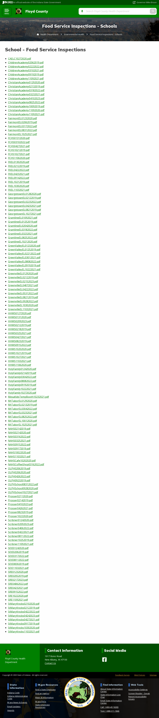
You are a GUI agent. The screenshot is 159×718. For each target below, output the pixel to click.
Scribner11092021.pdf (20, 544)
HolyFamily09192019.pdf (22, 385)
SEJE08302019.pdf (18, 564)
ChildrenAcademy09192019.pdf (26, 74)
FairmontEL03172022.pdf (22, 126)
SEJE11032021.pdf (18, 568)
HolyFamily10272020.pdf (22, 392)
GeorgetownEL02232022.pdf (24, 202)
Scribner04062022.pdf (20, 528)
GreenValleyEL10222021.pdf (24, 269)
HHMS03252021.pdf (19, 333)
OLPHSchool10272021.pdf (23, 492)
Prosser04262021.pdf (20, 508)
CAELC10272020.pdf (19, 58)
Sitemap (153, 675)
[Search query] (134, 11)
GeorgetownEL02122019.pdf (24, 197)
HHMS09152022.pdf (19, 345)
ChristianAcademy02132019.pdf (26, 86)
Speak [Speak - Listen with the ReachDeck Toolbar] (147, 693)
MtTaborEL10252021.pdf (22, 424)
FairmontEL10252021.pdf (22, 134)
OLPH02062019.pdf (19, 468)
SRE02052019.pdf (18, 575)
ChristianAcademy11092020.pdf (26, 110)
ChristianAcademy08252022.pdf (26, 102)
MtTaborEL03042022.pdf (22, 408)
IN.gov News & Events (17, 702)
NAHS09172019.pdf (19, 448)
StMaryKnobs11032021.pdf (23, 631)
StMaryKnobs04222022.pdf (23, 611)
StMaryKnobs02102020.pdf (23, 603)
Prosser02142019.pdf (20, 500)
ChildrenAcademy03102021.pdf (26, 70)
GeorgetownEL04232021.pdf (24, 205)
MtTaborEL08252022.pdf (22, 416)
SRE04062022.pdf (18, 584)
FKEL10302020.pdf (18, 186)
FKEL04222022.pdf (18, 170)
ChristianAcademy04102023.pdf (26, 98)
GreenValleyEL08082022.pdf (24, 261)
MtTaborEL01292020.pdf (22, 400)
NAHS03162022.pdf (19, 436)
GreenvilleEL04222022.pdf (23, 289)
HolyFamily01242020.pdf (22, 369)
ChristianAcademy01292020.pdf (26, 82)
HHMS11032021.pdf (19, 361)
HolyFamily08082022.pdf (22, 380)
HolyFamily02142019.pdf (22, 373)
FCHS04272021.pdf (19, 146)
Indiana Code (13, 692)
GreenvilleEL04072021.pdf (23, 285)
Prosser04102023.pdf (20, 504)
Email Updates (14, 706)
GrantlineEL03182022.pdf (22, 229)
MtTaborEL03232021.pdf (22, 412)
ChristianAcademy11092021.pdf (26, 114)
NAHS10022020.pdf (19, 452)
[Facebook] (104, 659)
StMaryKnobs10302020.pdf (23, 627)
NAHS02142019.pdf (19, 428)
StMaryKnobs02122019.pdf (23, 607)
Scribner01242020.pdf (20, 520)
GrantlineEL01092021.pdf (22, 217)
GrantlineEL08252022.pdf (22, 237)
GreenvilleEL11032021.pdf (23, 309)
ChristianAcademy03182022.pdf (26, 90)
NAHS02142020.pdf (19, 432)
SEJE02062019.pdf (18, 552)
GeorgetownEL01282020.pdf (24, 193)
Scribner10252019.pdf (20, 540)
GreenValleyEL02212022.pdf (24, 253)
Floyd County (35, 11)
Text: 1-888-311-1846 (109, 711)
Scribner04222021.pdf (20, 532)
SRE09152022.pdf (18, 591)
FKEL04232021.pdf (18, 174)
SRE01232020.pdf (18, 572)
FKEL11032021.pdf (18, 190)
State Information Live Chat (110, 695)
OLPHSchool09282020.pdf (23, 488)
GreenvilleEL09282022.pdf (23, 301)
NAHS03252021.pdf (19, 440)
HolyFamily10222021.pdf (22, 389)
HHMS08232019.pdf (19, 341)
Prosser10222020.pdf (20, 516)
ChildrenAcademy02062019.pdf (26, 62)
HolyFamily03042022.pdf (22, 377)
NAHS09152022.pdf (19, 444)
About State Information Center (111, 690)
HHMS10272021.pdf (19, 357)
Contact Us (50, 663)
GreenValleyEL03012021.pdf (24, 257)
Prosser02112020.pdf (20, 496)
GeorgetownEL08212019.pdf (24, 209)
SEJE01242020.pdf (18, 548)
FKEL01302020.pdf (18, 162)
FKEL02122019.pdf (18, 166)
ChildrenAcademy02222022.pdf (26, 66)
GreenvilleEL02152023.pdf (23, 281)
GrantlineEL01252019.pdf (22, 221)
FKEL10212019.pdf (18, 182)
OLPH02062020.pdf (19, 472)
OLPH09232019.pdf (19, 480)
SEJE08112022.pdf (18, 560)
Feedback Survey (122, 675)
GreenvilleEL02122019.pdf (23, 277)
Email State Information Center (111, 701)
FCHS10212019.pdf (19, 150)
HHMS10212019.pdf (19, 353)
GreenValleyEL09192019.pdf (24, 265)
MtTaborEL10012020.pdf (22, 420)
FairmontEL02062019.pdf (22, 122)
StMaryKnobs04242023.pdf (23, 615)
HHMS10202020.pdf (19, 349)
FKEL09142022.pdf (18, 178)
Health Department (49, 34)
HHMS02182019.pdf (19, 329)
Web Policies (139, 675)
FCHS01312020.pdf (19, 138)
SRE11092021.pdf (18, 599)
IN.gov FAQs (40, 701)
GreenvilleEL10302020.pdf (23, 305)
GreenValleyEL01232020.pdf (24, 245)
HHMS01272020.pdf (19, 313)
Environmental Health (74, 34)
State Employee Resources (42, 706)
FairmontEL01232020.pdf (22, 118)
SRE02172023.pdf (18, 579)
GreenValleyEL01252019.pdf (24, 249)
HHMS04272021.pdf (19, 337)
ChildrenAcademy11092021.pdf (26, 78)
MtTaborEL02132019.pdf (22, 404)
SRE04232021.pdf (18, 587)
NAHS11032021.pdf (19, 456)
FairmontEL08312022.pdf (22, 130)
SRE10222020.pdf (18, 595)
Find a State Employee (45, 689)
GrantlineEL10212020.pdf (22, 241)
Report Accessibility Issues (137, 697)
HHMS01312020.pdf (19, 317)
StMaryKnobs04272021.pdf (23, 619)
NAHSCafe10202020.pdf (22, 460)
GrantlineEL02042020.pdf (22, 225)
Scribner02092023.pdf (20, 524)
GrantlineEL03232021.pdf (22, 233)
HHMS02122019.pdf (19, 325)
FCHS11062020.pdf (19, 158)
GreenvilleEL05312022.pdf (23, 293)
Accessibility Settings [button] (138, 689)
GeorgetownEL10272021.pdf (24, 213)
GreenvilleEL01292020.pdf (23, 273)
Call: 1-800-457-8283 (109, 707)
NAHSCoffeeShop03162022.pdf (26, 464)
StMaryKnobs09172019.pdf (23, 623)
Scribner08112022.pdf (20, 536)
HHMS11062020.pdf (19, 365)
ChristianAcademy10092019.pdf (26, 106)
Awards (10, 710)
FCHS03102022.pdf (19, 142)
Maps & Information (44, 697)
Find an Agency (42, 693)
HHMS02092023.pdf (19, 321)
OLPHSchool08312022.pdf (23, 484)
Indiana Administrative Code (17, 697)
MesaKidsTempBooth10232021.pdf (28, 396)
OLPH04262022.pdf (19, 476)
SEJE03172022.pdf (18, 556)
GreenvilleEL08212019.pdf (23, 297)
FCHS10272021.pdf (19, 154)
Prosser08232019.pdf (20, 512)
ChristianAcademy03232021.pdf (26, 94)
